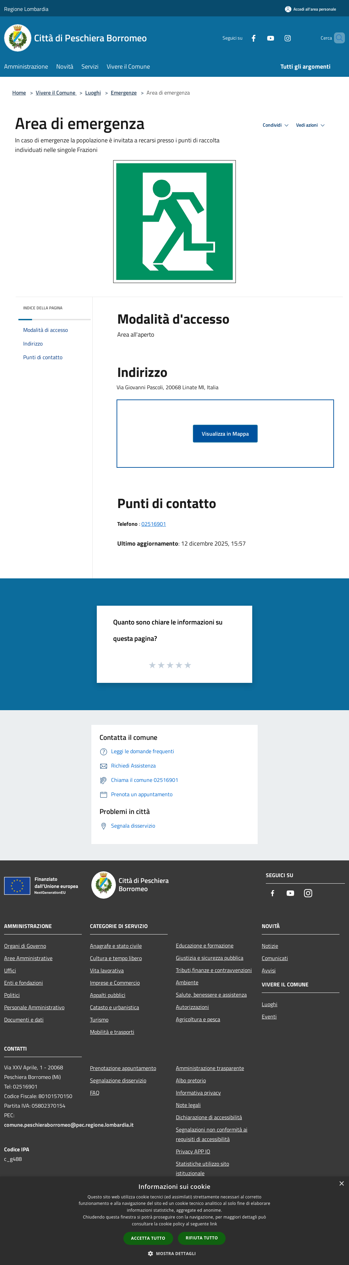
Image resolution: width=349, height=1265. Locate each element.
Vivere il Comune (56, 92)
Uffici (10, 970)
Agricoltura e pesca (198, 1019)
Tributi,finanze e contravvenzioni (214, 970)
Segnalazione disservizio (118, 1080)
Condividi (277, 125)
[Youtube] (259, 37)
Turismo (99, 1019)
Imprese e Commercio (115, 983)
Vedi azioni (311, 125)
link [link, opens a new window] (213, 1224)
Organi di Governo (25, 946)
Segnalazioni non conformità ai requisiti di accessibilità (211, 1134)
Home (19, 92)
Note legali (188, 1105)
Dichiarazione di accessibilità (209, 1117)
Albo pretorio (191, 1080)
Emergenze (124, 92)
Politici (12, 995)
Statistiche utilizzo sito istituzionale (202, 1168)
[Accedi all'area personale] (310, 9)
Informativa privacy (198, 1092)
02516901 (153, 524)
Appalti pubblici (107, 995)
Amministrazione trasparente (210, 1068)
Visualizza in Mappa (225, 434)
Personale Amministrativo (34, 1007)
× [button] (341, 1183)
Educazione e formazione (204, 945)
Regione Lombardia (26, 9)
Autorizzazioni (192, 1007)
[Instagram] (276, 37)
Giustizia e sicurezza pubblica (209, 958)
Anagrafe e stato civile (116, 946)
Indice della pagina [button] (42, 308)
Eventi (269, 1016)
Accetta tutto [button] (148, 1238)
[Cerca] (337, 38)
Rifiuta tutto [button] (202, 1238)
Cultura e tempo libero (116, 958)
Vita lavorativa (107, 970)
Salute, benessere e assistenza (211, 994)
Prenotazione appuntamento (123, 1068)
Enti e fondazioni (23, 983)
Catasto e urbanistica (114, 1007)
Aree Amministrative (28, 958)
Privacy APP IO (193, 1151)
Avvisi (269, 970)
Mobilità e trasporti (112, 1032)
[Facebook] (242, 37)
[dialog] (174, 1221)
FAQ (95, 1092)
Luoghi (93, 92)
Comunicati (275, 958)
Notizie (270, 946)
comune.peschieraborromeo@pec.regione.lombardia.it (69, 1125)
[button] (174, 1253)
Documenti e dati (24, 1019)
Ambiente (187, 982)
